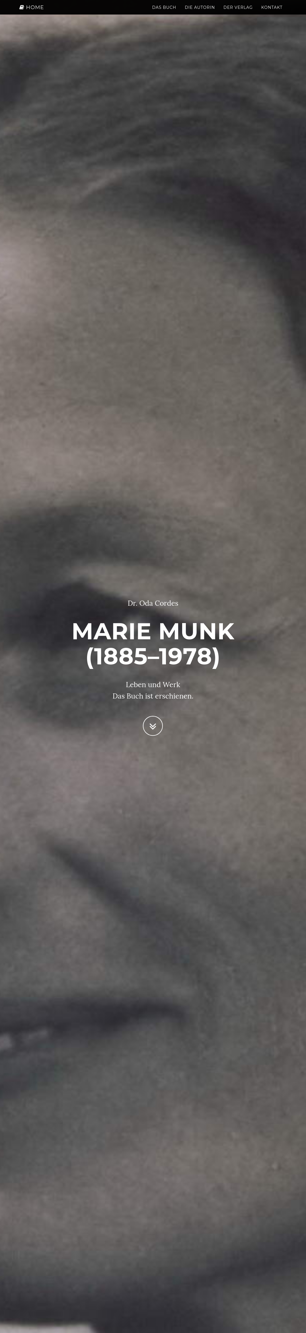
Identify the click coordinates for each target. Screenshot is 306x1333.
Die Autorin (200, 12)
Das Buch (164, 12)
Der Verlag (238, 12)
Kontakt (272, 12)
